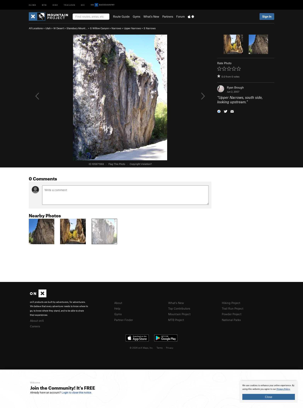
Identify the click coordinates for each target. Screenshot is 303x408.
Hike (55, 4)
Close (268, 397)
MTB (44, 4)
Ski (83, 4)
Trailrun (69, 4)
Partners (167, 16)
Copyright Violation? (141, 164)
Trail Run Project (232, 308)
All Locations (36, 28)
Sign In (267, 16)
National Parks (231, 320)
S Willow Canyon (99, 28)
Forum (180, 16)
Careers (35, 326)
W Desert (58, 28)
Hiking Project (231, 303)
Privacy (169, 347)
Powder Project (231, 314)
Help (117, 308)
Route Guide (121, 16)
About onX (37, 320)
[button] (219, 111)
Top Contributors (179, 308)
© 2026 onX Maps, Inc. (141, 347)
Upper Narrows (132, 28)
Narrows (116, 28)
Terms (160, 347)
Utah (48, 28)
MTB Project (176, 320)
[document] (268, 392)
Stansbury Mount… (76, 28)
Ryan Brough (235, 87)
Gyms (136, 16)
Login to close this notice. (77, 392)
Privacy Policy (283, 389)
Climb (32, 4)
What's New (151, 16)
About (118, 303)
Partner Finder (123, 320)
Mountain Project (179, 314)
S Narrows (150, 28)
